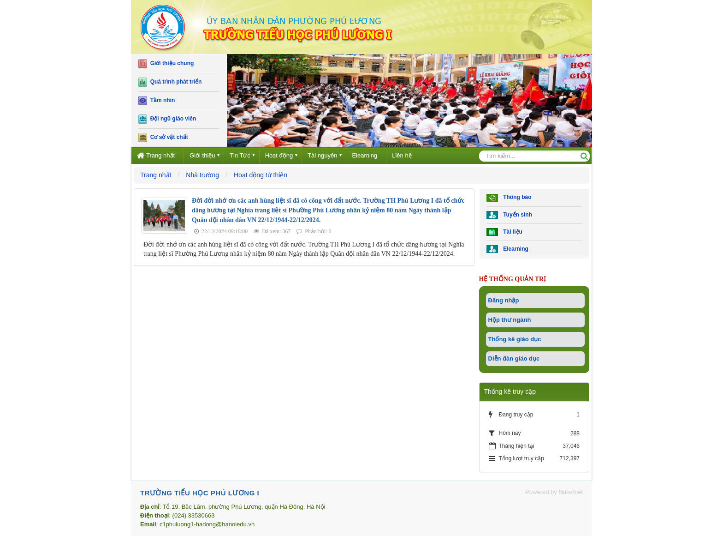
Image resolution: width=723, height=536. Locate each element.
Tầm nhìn (156, 100)
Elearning (364, 155)
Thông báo (509, 198)
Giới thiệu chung (166, 63)
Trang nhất (156, 155)
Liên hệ (401, 155)
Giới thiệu (202, 155)
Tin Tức (240, 155)
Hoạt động (279, 155)
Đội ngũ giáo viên (167, 119)
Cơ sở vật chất (163, 137)
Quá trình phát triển (169, 82)
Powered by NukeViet (554, 491)
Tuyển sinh (509, 215)
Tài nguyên (322, 155)
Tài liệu (504, 232)
